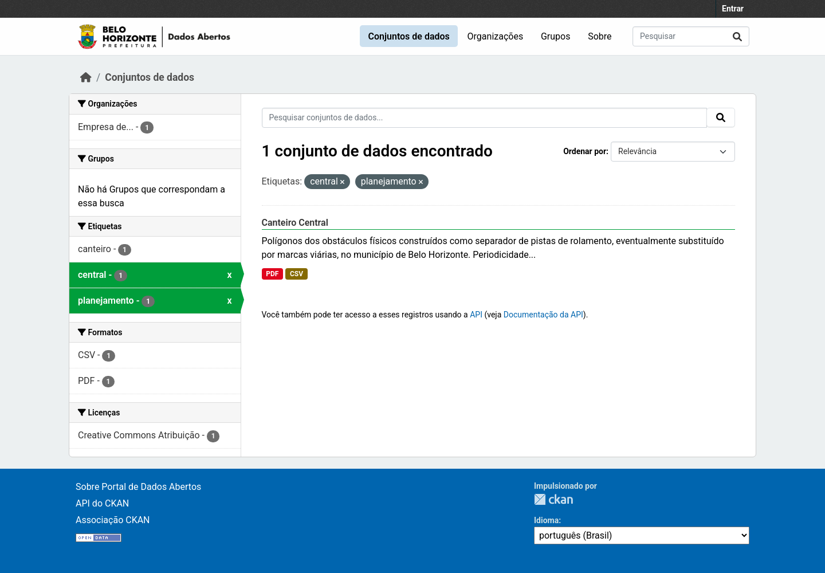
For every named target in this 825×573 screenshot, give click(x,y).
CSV (296, 274)
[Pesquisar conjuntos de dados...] (690, 36)
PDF (272, 274)
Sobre (599, 36)
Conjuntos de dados (408, 36)
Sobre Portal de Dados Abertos (138, 486)
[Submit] (737, 36)
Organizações (495, 36)
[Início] (86, 77)
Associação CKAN (113, 520)
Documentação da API (543, 314)
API (476, 314)
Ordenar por (584, 151)
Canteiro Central (295, 222)
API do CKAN (102, 503)
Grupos (556, 36)
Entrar (733, 8)
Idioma (546, 520)
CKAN (553, 499)
